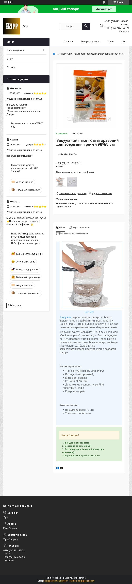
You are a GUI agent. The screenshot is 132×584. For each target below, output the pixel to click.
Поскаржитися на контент (55, 581)
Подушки (65, 317)
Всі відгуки (13, 305)
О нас (110, 41)
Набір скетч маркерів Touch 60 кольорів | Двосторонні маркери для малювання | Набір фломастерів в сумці (27, 238)
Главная (68, 41)
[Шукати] (86, 26)
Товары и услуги (90, 41)
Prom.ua (82, 578)
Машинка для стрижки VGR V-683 (27, 125)
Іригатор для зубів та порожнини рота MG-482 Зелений (24, 168)
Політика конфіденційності (81, 581)
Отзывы (11, 67)
